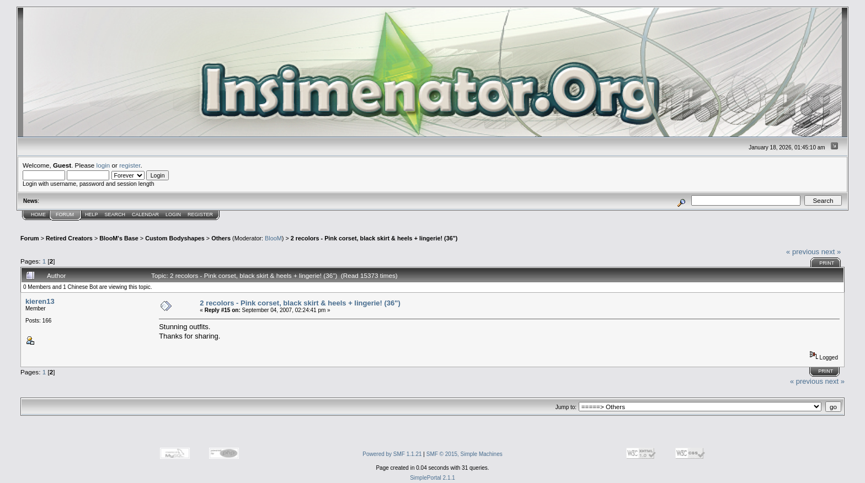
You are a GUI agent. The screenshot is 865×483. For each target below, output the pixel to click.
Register (200, 214)
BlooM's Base (118, 238)
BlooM (273, 238)
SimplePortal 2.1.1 (432, 478)
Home (38, 214)
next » (831, 252)
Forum (65, 214)
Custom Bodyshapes (175, 238)
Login (173, 214)
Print (826, 263)
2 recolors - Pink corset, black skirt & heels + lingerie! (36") (374, 238)
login (103, 165)
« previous (802, 252)
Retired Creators (69, 238)
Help (91, 214)
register (129, 165)
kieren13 (40, 301)
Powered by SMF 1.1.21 (391, 454)
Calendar (145, 214)
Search (115, 214)
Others (221, 238)
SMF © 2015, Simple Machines (464, 454)
